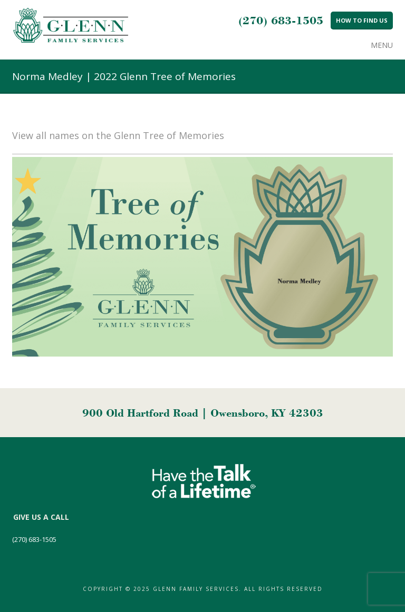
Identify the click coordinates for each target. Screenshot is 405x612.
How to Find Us (362, 20)
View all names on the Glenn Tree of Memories (118, 135)
